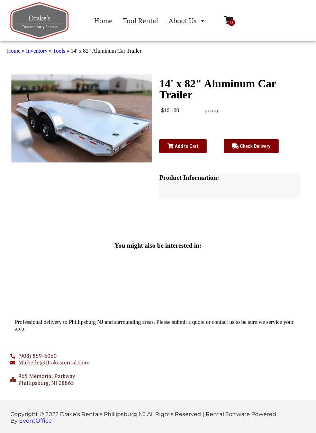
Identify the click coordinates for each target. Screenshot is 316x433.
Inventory (36, 51)
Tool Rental (140, 20)
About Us (187, 21)
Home (103, 20)
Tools (59, 51)
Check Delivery (251, 146)
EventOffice (35, 420)
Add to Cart (183, 146)
